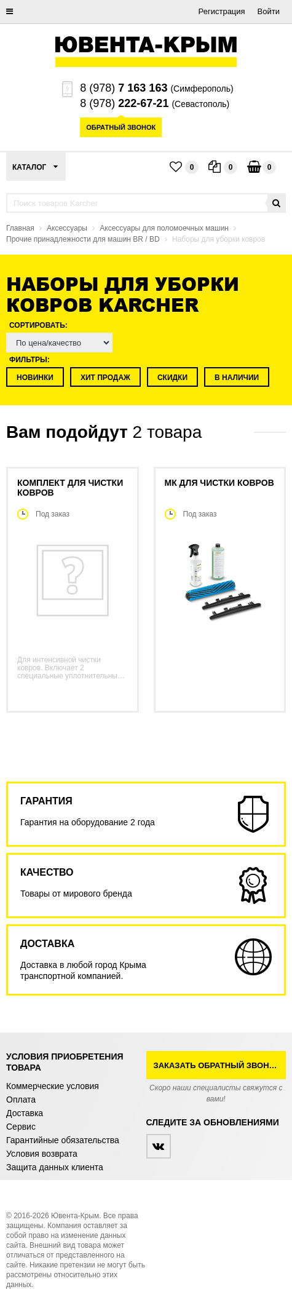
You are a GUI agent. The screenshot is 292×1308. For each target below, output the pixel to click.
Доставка (24, 1113)
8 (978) (123, 88)
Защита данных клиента (54, 1167)
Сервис (21, 1127)
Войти (269, 11)
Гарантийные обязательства (62, 1140)
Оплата (21, 1099)
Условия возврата (41, 1154)
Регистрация (222, 11)
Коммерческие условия (52, 1086)
